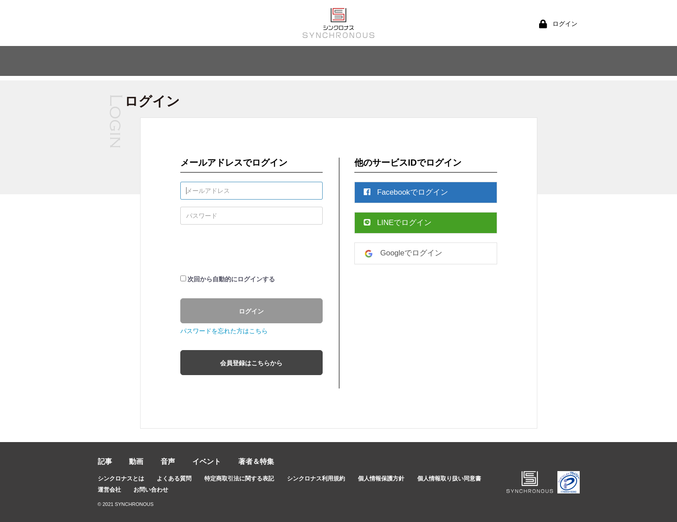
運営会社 (109, 489)
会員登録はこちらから (251, 363)
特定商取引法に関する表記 (239, 478)
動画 (136, 461)
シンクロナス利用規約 (316, 478)
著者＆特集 (256, 461)
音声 (168, 461)
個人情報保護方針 (381, 478)
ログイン (251, 311)
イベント (206, 461)
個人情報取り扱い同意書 (449, 478)
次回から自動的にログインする (231, 279)
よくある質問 (174, 478)
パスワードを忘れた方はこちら (224, 330)
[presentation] (248, 249)
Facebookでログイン (406, 192)
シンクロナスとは (121, 478)
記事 (105, 461)
